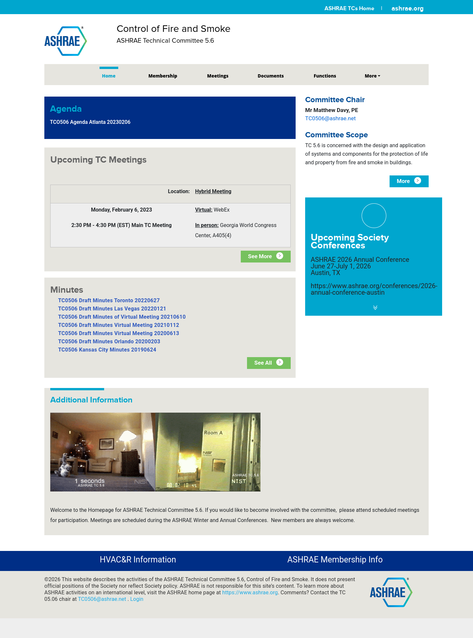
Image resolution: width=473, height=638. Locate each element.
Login (137, 599)
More (371, 76)
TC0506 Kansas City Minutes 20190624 (107, 350)
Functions (325, 76)
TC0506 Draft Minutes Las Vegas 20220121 (112, 309)
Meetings (218, 76)
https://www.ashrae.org (250, 592)
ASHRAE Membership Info (335, 559)
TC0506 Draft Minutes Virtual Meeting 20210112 (118, 325)
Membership (162, 76)
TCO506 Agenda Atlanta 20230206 (90, 122)
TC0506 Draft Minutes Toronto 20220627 (109, 300)
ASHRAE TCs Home (349, 8)
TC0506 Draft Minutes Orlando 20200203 (109, 341)
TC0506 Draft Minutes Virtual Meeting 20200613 (118, 333)
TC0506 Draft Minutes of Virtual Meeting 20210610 (122, 317)
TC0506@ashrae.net (330, 118)
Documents (271, 76)
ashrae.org (408, 8)
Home (109, 76)
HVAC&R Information (138, 559)
